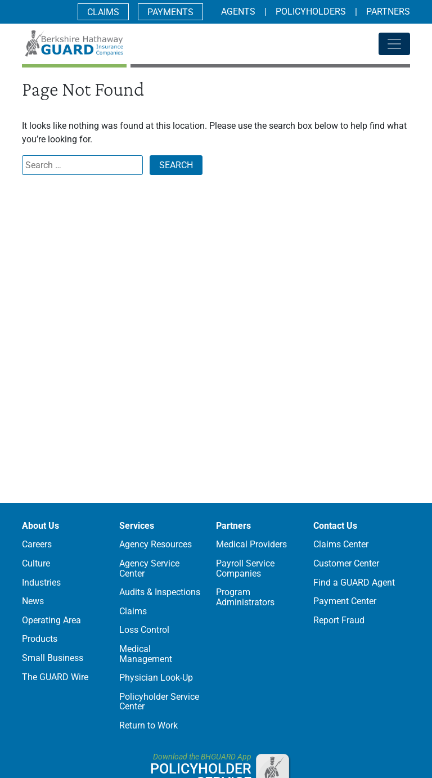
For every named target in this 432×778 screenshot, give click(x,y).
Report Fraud (338, 620)
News (33, 601)
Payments (170, 12)
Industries (41, 582)
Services (136, 525)
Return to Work (148, 725)
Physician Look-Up (156, 677)
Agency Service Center (149, 568)
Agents (238, 11)
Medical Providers (251, 544)
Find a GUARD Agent (354, 582)
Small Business (52, 658)
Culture (36, 563)
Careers (37, 544)
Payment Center (344, 601)
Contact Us (335, 525)
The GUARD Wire (55, 677)
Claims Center (340, 544)
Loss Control (144, 629)
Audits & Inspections (159, 592)
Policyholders (311, 11)
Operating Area (51, 620)
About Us (40, 525)
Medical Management (145, 654)
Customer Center (346, 563)
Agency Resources (155, 544)
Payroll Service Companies (245, 568)
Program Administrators (245, 597)
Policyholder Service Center (159, 701)
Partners (388, 11)
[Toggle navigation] (394, 44)
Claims (103, 12)
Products (39, 638)
